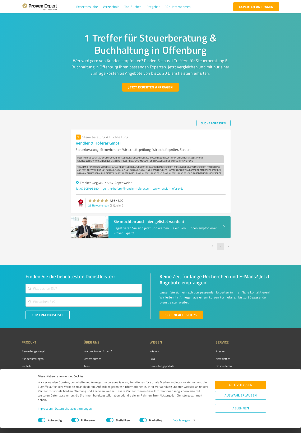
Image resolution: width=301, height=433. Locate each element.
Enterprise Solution (34, 373)
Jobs (78, 373)
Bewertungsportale (146, 366)
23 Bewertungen (98, 205)
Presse (196, 351)
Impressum (45, 413)
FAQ (136, 359)
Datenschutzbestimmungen (73, 413)
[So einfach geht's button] (181, 315)
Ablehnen (240, 413)
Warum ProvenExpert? (90, 351)
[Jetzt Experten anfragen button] (150, 87)
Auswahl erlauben (240, 400)
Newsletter (199, 359)
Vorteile (26, 366)
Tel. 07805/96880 (87, 188)
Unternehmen (85, 359)
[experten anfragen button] (256, 6)
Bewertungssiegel (33, 351)
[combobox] (84, 288)
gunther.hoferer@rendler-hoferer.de (126, 188)
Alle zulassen (241, 390)
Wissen (138, 351)
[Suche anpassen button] (213, 123)
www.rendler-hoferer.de (168, 188)
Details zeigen (181, 425)
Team (79, 366)
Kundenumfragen (33, 359)
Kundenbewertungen (147, 373)
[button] (87, 6)
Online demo (200, 366)
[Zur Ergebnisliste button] (48, 315)
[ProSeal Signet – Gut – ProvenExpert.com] (263, 358)
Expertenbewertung (204, 373)
